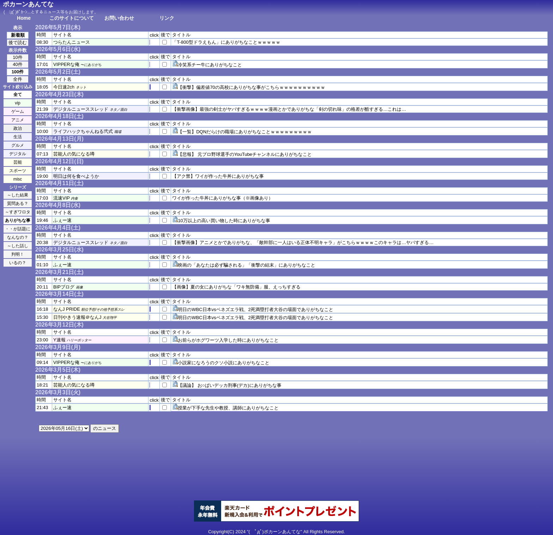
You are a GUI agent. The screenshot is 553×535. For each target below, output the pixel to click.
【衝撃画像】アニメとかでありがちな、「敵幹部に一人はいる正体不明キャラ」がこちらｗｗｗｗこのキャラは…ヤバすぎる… (302, 242)
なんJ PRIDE (66, 309)
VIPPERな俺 (66, 64)
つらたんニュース (71, 42)
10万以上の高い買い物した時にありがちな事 (224, 220)
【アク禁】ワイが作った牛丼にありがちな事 (218, 176)
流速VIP (61, 198)
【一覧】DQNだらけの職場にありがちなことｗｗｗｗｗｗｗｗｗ (245, 131)
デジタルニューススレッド (80, 109)
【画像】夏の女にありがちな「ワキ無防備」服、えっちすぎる (236, 287)
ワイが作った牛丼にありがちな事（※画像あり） (222, 198)
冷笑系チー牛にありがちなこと (210, 64)
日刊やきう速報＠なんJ (77, 317)
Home (24, 18)
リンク (166, 18)
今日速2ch (63, 87)
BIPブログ (63, 287)
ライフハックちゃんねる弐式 (83, 131)
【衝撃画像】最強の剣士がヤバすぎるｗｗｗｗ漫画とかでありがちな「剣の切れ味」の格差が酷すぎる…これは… (289, 109)
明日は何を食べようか (76, 176)
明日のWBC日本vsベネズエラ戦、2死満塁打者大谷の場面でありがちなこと (255, 309)
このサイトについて (71, 18)
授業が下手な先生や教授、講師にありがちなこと (228, 408)
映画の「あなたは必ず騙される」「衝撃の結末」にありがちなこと (246, 265)
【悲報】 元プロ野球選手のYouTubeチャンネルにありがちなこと (245, 154)
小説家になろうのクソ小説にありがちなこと (223, 362)
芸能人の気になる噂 (74, 154)
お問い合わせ (119, 18)
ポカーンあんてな (28, 4)
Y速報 (59, 339)
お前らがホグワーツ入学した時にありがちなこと (228, 340)
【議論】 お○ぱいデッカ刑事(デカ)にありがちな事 (229, 385)
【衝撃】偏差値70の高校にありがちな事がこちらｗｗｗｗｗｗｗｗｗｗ (251, 87)
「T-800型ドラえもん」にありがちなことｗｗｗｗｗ (226, 42)
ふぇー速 (62, 220)
